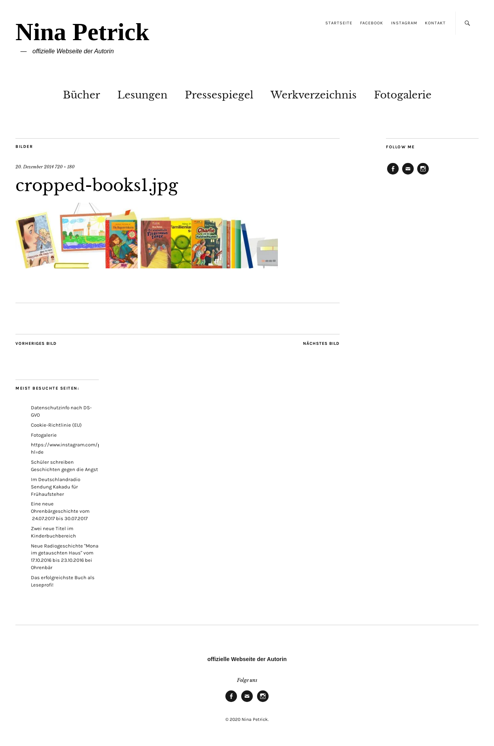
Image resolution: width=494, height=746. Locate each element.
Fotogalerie (402, 95)
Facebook (371, 22)
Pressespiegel (219, 95)
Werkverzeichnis (314, 95)
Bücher (81, 95)
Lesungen (142, 95)
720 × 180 (64, 167)
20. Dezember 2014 (34, 167)
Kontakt (435, 22)
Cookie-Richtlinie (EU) (56, 425)
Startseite (338, 22)
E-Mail (408, 174)
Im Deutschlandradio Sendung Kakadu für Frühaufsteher (55, 486)
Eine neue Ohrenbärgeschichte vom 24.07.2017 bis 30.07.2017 (60, 511)
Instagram (404, 22)
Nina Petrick (82, 32)
